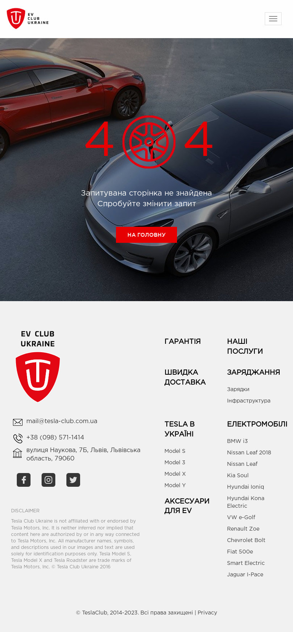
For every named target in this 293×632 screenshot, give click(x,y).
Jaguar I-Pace (245, 575)
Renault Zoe (243, 529)
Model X (175, 474)
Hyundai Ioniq (245, 487)
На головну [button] (146, 235)
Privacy (207, 613)
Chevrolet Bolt (246, 540)
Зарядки (238, 389)
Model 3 (174, 462)
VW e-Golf (241, 517)
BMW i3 (237, 441)
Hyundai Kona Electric (245, 502)
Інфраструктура (248, 401)
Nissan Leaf (242, 464)
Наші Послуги (245, 347)
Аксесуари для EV (186, 507)
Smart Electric (246, 563)
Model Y (175, 485)
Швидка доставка (185, 378)
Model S (174, 451)
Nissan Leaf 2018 (249, 453)
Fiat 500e (240, 552)
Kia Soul (238, 475)
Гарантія (182, 342)
